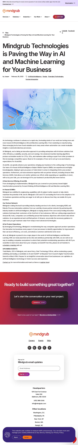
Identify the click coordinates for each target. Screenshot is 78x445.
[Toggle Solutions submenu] (20, 17)
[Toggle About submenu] (49, 17)
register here (44, 262)
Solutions (16, 17)
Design (45, 76)
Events (40, 340)
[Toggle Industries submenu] (30, 17)
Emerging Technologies (55, 76)
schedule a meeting (10, 245)
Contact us (6, 262)
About (47, 17)
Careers (32, 340)
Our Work (37, 17)
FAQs (49, 340)
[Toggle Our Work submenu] (41, 17)
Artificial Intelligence (34, 76)
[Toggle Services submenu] (9, 17)
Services (5, 17)
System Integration (32, 79)
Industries (26, 17)
